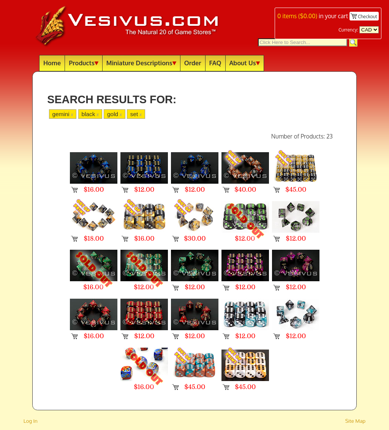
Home (52, 63)
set (136, 114)
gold (114, 114)
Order (192, 63)
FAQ (215, 63)
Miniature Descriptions (141, 63)
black (90, 114)
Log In (31, 420)
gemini (62, 114)
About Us (244, 63)
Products (83, 63)
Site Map (355, 420)
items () (297, 16)
